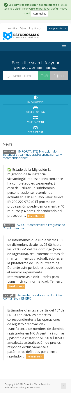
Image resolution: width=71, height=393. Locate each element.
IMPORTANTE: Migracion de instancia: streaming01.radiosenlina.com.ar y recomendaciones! (32, 155)
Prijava (23, 28)
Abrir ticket (39, 13)
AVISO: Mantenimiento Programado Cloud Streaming (34, 226)
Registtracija (35, 28)
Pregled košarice (57, 28)
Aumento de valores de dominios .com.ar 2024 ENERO (32, 297)
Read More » (35, 215)
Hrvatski (12, 28)
